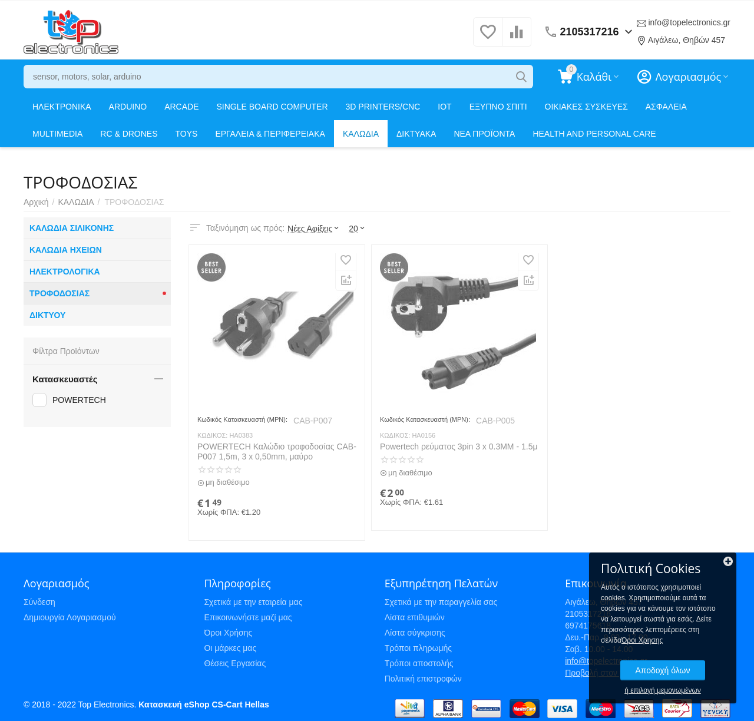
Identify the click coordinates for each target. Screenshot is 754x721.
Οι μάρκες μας (230, 648)
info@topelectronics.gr (689, 22)
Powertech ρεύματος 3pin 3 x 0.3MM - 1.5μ (459, 446)
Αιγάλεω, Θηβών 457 (686, 40)
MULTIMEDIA (57, 133)
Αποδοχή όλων (662, 670)
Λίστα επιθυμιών (415, 617)
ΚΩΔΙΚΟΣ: (212, 435)
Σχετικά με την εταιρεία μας (253, 602)
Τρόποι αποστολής (419, 663)
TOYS (187, 133)
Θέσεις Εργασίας (235, 663)
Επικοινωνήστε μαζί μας (248, 617)
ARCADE (181, 106)
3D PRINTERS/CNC (383, 106)
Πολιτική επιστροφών (423, 678)
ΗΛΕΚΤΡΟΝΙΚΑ (61, 106)
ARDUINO (128, 106)
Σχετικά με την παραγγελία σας (441, 602)
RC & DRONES (128, 133)
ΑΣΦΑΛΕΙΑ (666, 106)
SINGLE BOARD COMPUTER (272, 106)
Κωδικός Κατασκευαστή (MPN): (242, 419)
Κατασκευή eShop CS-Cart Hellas (203, 704)
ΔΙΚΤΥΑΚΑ (416, 133)
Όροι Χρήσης (228, 632)
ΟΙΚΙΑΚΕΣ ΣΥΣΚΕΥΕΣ (586, 106)
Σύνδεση (39, 602)
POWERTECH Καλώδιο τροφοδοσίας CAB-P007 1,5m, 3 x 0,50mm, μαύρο (276, 451)
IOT (444, 106)
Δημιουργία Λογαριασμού (70, 617)
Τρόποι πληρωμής (418, 648)
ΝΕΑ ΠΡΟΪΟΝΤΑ (484, 133)
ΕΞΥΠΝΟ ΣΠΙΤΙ (498, 106)
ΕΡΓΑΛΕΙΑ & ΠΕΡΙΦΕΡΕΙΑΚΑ (270, 133)
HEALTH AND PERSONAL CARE (594, 133)
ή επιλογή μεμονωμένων (662, 690)
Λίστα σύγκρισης (415, 632)
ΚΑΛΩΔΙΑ (361, 133)
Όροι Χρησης (642, 640)
